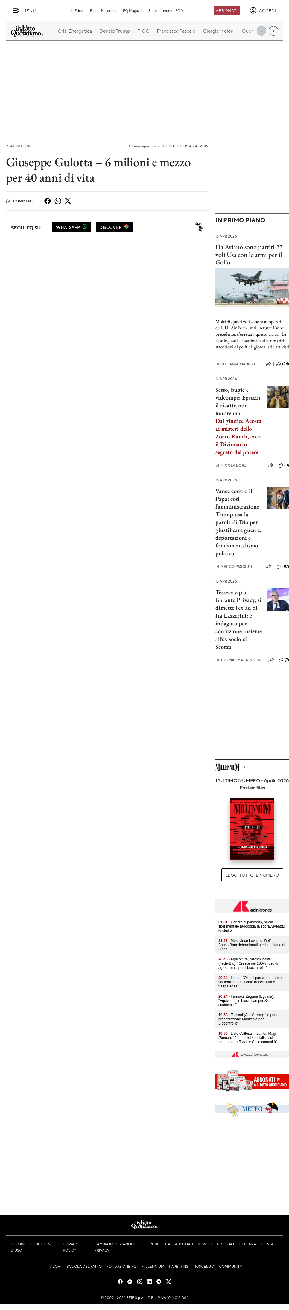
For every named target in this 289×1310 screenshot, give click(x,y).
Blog (94, 10)
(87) (282, 566)
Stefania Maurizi (235, 364)
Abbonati (227, 10)
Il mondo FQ (172, 10)
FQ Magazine (134, 10)
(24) (282, 364)
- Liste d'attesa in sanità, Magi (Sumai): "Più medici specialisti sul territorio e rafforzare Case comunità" (247, 1037)
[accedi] (262, 10)
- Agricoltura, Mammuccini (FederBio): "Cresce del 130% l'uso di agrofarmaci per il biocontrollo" (248, 963)
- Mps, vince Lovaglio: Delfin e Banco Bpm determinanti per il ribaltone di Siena (251, 945)
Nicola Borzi (231, 465)
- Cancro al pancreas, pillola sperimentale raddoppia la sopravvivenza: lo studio (251, 926)
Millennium (110, 10)
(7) (284, 660)
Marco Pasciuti (233, 566)
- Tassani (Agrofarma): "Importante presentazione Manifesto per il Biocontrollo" (250, 1019)
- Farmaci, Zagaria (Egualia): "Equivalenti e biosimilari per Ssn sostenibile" (246, 1000)
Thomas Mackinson (238, 660)
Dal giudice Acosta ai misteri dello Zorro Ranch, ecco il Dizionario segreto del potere (238, 436)
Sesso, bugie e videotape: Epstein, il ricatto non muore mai (238, 401)
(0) (283, 465)
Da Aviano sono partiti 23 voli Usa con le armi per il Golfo (249, 255)
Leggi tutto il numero (252, 875)
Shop (152, 10)
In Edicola (78, 10)
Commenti (20, 201)
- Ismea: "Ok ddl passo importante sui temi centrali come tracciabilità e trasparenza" (250, 982)
